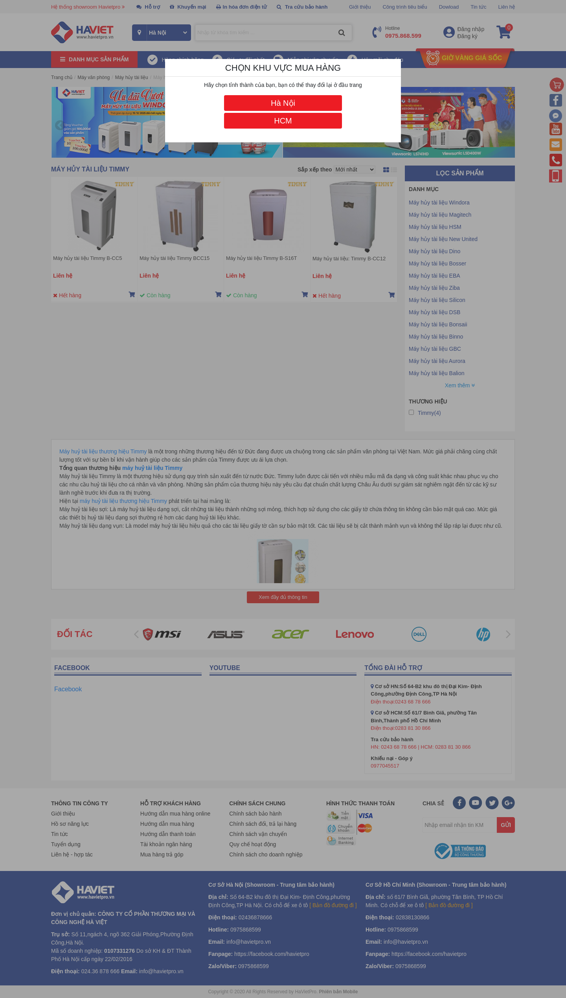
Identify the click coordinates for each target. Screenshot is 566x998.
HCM (283, 120)
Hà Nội (283, 103)
